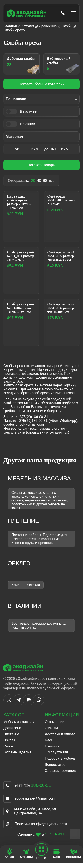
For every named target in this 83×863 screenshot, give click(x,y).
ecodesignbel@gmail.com (35, 798)
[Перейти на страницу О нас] (9, 853)
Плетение (11, 734)
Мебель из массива (19, 722)
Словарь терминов (60, 770)
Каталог (27, 26)
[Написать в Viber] (28, 704)
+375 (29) (33, 785)
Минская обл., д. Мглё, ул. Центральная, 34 (35, 811)
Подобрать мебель (60, 758)
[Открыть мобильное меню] (72, 13)
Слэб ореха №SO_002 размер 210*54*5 (61, 200)
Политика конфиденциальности (41, 824)
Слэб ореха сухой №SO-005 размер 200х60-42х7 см (60, 256)
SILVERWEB (55, 834)
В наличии (28, 111)
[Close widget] (74, 834)
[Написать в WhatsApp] (38, 704)
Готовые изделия (17, 752)
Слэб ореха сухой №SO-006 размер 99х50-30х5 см (60, 308)
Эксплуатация (56, 752)
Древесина (48, 26)
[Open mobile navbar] (41, 849)
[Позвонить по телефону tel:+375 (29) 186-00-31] (63, 13)
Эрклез (9, 740)
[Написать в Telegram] (18, 704)
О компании (54, 722)
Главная (10, 26)
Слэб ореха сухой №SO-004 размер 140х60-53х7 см (20, 308)
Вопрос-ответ (56, 764)
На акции (27, 124)
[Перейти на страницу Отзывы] (26, 853)
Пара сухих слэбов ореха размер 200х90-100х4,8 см (19, 202)
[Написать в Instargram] (8, 704)
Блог (49, 740)
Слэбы (66, 26)
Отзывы (51, 728)
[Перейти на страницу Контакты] (73, 853)
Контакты (52, 746)
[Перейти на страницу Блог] (56, 853)
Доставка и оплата (60, 734)
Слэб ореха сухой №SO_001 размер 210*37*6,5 (20, 256)
